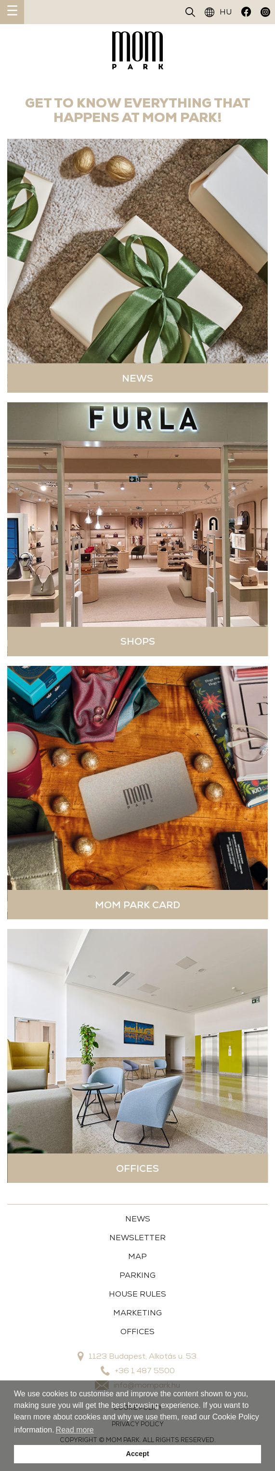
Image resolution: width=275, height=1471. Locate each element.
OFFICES (137, 1331)
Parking (137, 1275)
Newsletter (137, 1237)
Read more (75, 1430)
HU (218, 12)
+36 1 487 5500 (138, 1371)
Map (137, 1256)
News (137, 1219)
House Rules (137, 1294)
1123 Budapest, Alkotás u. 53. (138, 1356)
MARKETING (137, 1313)
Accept (137, 1454)
